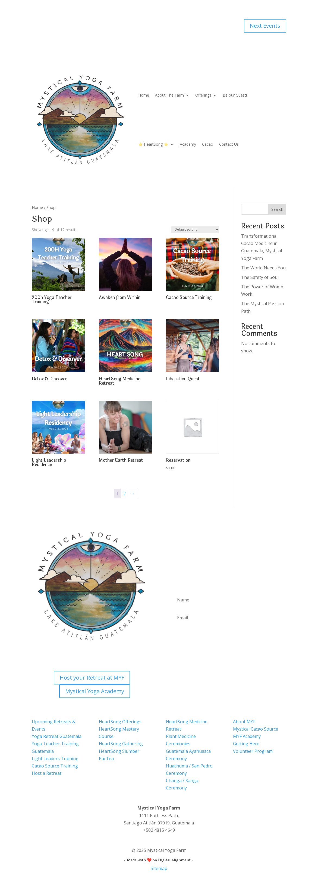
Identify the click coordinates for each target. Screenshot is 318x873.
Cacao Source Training (55, 766)
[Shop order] (195, 229)
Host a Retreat (46, 773)
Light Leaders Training (55, 759)
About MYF (244, 722)
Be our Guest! (235, 95)
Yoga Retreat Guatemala (56, 736)
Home (143, 95)
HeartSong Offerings (120, 722)
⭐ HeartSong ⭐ (153, 144)
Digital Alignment (174, 860)
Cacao (207, 144)
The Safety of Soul (260, 277)
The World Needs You (263, 268)
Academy (188, 144)
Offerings (203, 95)
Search (277, 209)
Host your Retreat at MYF (92, 677)
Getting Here (246, 744)
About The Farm (169, 95)
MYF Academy (247, 736)
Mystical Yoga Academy (94, 691)
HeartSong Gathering (121, 744)
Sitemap (159, 868)
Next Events (265, 25)
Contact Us (229, 144)
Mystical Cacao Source (255, 729)
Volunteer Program (253, 751)
